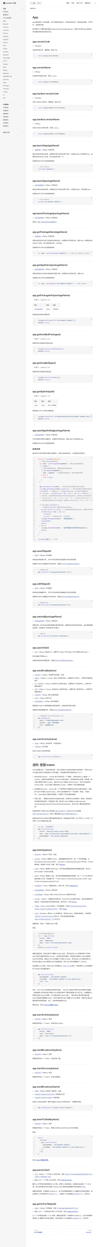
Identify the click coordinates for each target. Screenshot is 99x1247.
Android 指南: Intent (51, 1005)
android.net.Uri (66, 1180)
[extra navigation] (95, 3)
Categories (73, 886)
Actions (62, 864)
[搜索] (35, 3)
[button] (13, 8)
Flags (65, 909)
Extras (74, 902)
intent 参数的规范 (42, 1160)
